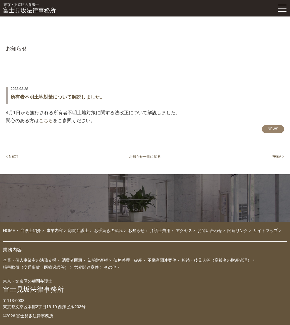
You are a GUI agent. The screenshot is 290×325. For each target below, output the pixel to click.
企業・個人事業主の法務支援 (29, 260)
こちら (46, 120)
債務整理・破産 (127, 260)
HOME (9, 230)
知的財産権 (98, 260)
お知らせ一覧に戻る (145, 157)
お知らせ (136, 230)
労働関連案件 (86, 267)
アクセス (184, 230)
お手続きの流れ (108, 230)
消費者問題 (72, 260)
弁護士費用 (160, 230)
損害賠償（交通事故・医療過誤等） (36, 267)
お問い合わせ (209, 230)
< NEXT (12, 157)
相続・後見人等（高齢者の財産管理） (217, 260)
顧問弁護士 (78, 230)
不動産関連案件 (161, 260)
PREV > (277, 157)
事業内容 (54, 230)
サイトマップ (265, 230)
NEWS (273, 129)
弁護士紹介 (31, 230)
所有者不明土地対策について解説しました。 (58, 97)
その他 (110, 267)
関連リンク (237, 230)
